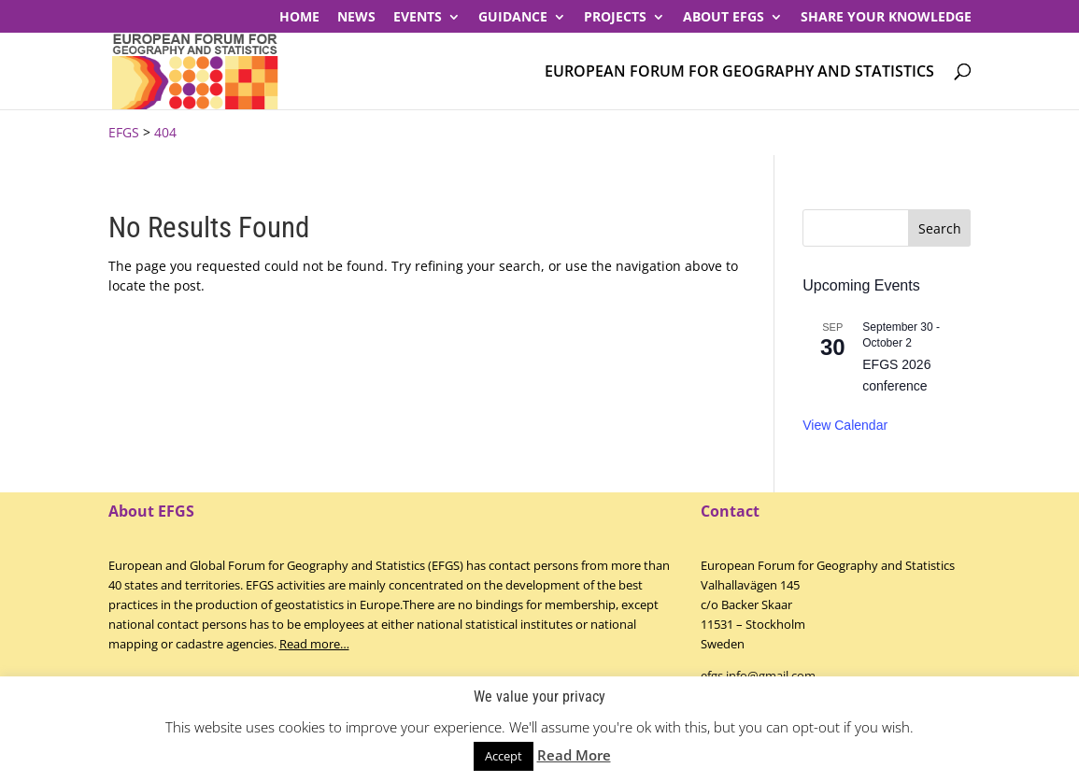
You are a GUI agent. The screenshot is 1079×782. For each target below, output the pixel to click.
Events (417, 17)
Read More (574, 755)
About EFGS (723, 17)
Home (299, 17)
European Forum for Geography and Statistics (739, 72)
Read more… (314, 643)
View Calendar (844, 425)
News (356, 17)
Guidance (512, 17)
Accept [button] (503, 755)
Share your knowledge (886, 17)
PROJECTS (615, 17)
